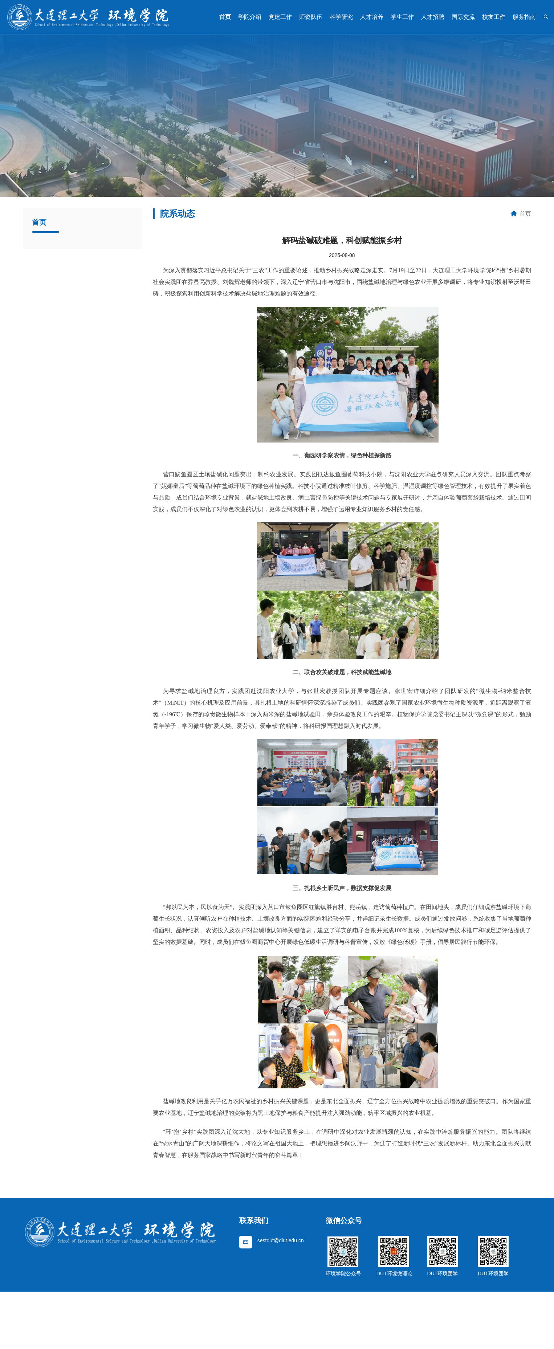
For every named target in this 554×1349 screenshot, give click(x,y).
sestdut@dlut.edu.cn (280, 1240)
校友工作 (493, 17)
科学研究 (341, 17)
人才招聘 (432, 17)
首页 (225, 17)
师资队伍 (310, 17)
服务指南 (524, 17)
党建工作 (280, 17)
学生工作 (402, 17)
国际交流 (463, 17)
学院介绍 (249, 17)
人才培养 (371, 17)
